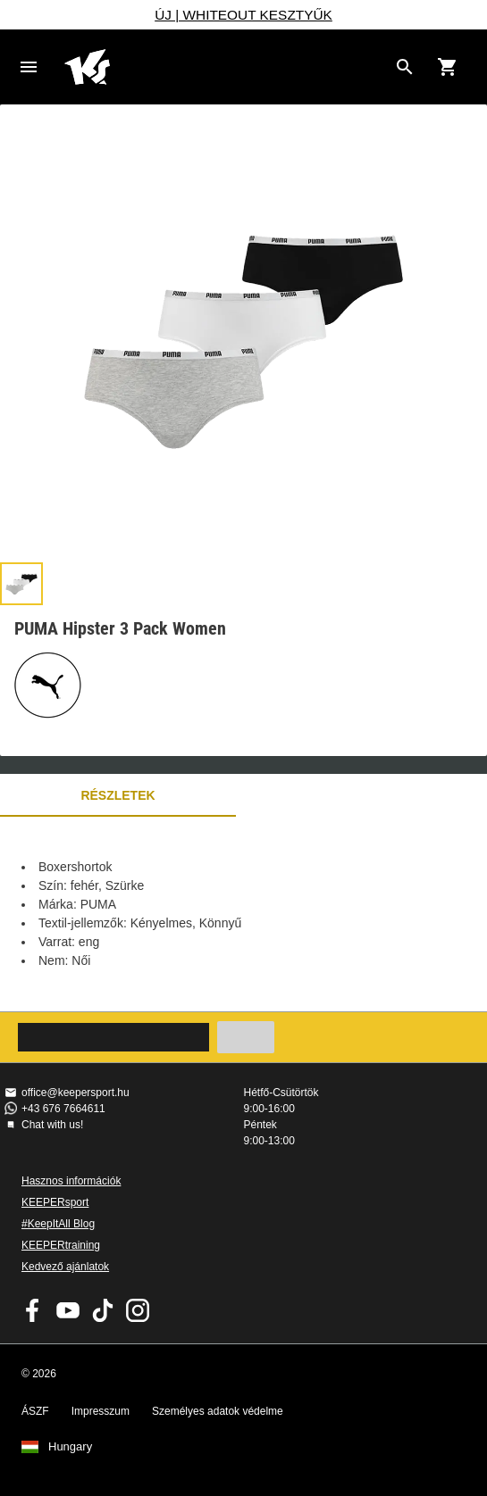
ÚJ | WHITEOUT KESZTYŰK (243, 14)
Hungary (70, 1447)
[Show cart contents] (448, 67)
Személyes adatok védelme (217, 1411)
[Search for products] (405, 67)
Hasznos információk (71, 1181)
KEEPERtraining (60, 1245)
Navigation (28, 67)
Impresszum (100, 1411)
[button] (21, 583)
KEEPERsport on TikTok (102, 1310)
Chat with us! (52, 1124)
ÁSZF (35, 1411)
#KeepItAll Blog (58, 1224)
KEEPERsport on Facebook (33, 1310)
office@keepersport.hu (75, 1092)
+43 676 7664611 (63, 1108)
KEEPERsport (54, 1202)
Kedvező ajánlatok (65, 1266)
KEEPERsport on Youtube (68, 1310)
